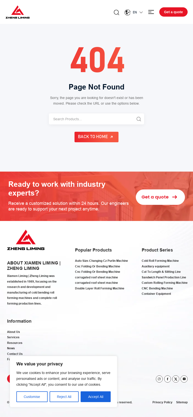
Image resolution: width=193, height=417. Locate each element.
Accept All (95, 397)
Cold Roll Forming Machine (160, 261)
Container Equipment (156, 294)
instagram (159, 379)
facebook (167, 379)
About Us (13, 332)
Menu (151, 12)
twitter (175, 379)
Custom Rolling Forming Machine (165, 283)
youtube (184, 379)
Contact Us (15, 354)
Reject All (64, 397)
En (135, 12)
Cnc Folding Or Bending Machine (97, 266)
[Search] (91, 118)
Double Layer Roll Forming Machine (99, 288)
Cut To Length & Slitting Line (161, 272)
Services (13, 337)
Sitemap (182, 402)
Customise (32, 397)
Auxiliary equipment (156, 266)
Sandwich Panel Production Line (164, 277)
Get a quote (173, 12)
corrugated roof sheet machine (96, 277)
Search (116, 12)
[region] (63, 381)
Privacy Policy (162, 402)
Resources (14, 343)
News (11, 348)
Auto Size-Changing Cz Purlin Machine (101, 261)
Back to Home (93, 137)
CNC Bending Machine (157, 288)
